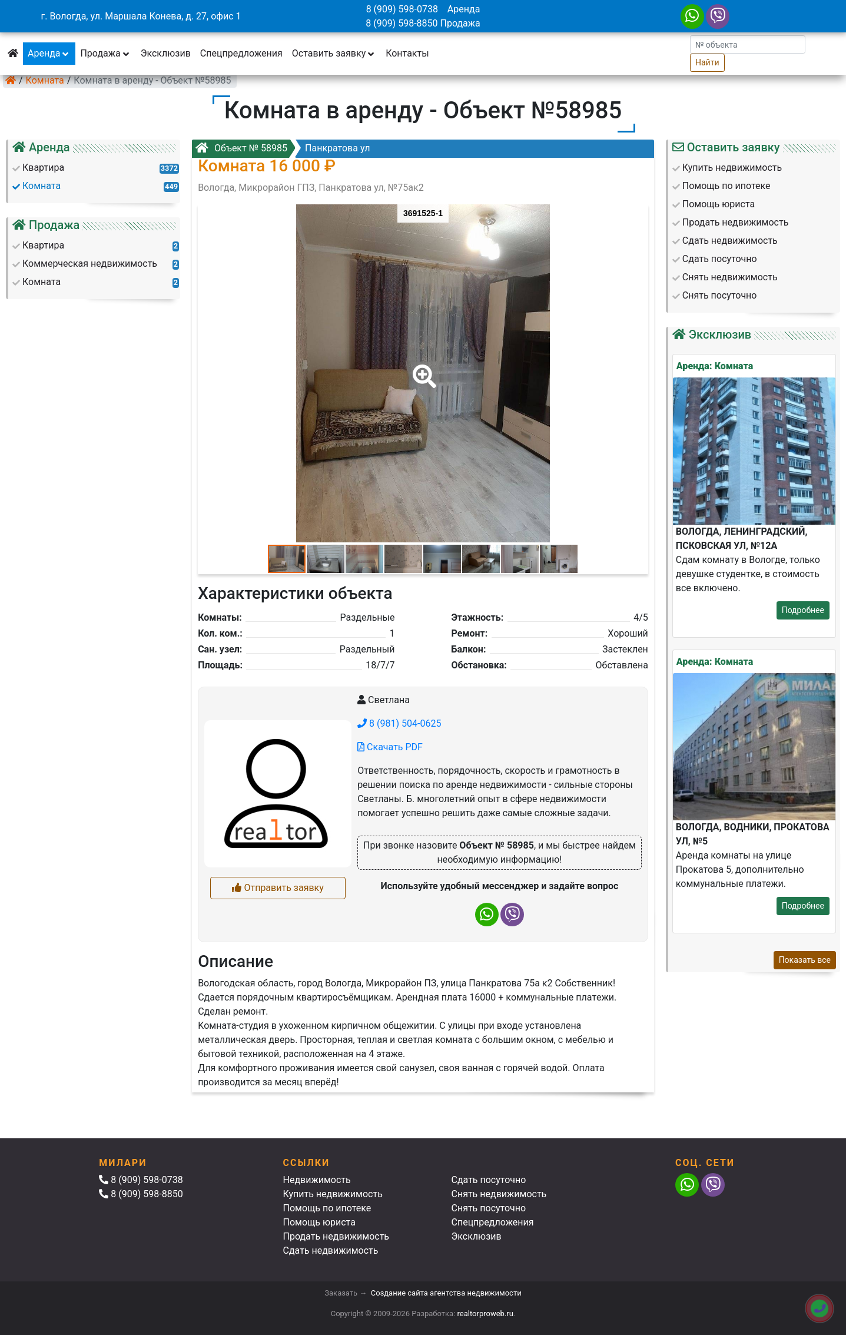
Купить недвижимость (333, 1194)
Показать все (805, 960)
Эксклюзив (166, 53)
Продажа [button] (105, 53)
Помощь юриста (319, 1222)
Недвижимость (317, 1179)
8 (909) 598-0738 (402, 9)
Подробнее (803, 610)
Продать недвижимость (336, 1236)
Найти (707, 62)
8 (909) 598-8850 (401, 23)
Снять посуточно (489, 1208)
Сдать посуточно (489, 1179)
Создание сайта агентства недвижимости (446, 1292)
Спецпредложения (241, 53)
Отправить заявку (277, 887)
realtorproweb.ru (485, 1313)
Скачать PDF (390, 747)
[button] (422, 368)
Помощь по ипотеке (327, 1208)
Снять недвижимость (499, 1194)
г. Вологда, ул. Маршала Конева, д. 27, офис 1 (141, 16)
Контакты (407, 53)
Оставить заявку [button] (334, 53)
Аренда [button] (49, 53)
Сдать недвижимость (331, 1250)
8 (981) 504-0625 (399, 723)
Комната (45, 80)
